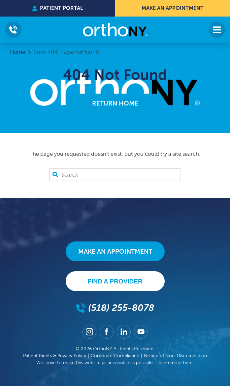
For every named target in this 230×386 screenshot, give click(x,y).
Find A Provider (114, 281)
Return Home (115, 103)
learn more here (176, 362)
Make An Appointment (173, 8)
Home (17, 52)
